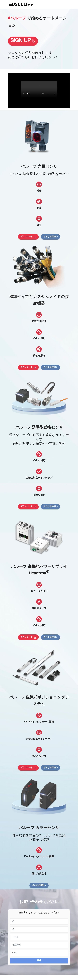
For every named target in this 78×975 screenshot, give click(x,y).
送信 (39, 960)
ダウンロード (28, 236)
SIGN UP (23, 41)
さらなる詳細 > (50, 237)
